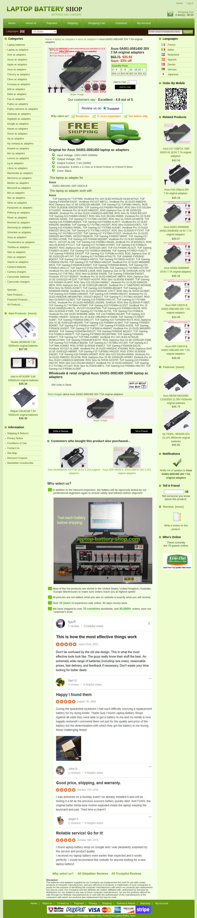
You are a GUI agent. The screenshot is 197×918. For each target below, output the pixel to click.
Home (179, 3)
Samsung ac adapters (19, 227)
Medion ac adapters (18, 183)
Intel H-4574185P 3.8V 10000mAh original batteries (23, 376)
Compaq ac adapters (18, 84)
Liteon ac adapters (17, 168)
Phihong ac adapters (18, 212)
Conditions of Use (17, 443)
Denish (171, 64)
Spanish (172, 59)
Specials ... (13, 289)
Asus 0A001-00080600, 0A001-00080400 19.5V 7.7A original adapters (175, 231)
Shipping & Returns (17, 433)
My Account (144, 23)
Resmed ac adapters (18, 222)
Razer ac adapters (17, 217)
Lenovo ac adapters (18, 158)
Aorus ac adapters (17, 59)
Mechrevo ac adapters (19, 178)
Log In (190, 3)
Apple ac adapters (17, 64)
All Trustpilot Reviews (126, 873)
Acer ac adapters (16, 54)
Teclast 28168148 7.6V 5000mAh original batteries (23, 342)
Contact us (63, 903)
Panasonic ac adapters (19, 207)
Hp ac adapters (15, 138)
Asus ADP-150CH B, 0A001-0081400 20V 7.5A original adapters (175, 309)
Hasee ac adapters (17, 128)
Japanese (173, 74)
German (172, 69)
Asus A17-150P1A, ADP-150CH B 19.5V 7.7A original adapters (175, 152)
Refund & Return (126, 903)
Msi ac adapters (16, 192)
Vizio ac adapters (16, 257)
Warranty (145, 903)
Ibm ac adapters (16, 153)
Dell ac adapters (16, 89)
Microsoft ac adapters (19, 188)
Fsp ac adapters (16, 99)
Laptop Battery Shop (125, 915)
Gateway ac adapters (18, 114)
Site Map (12, 453)
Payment (52, 23)
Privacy (93, 903)
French (171, 44)
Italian (171, 49)
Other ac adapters (17, 202)
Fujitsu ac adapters (17, 104)
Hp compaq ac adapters (20, 143)
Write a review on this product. (176, 525)
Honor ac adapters (17, 133)
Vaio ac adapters (16, 252)
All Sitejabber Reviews (92, 873)
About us (31, 23)
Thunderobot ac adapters (21, 242)
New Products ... (16, 294)
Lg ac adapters (15, 163)
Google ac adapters (18, 123)
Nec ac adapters (16, 197)
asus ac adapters (87, 39)
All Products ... (15, 304)
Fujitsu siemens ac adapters (22, 109)
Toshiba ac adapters (18, 247)
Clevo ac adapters (17, 79)
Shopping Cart (186, 12)
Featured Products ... (18, 299)
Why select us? (62, 873)
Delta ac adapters (17, 94)
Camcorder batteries (18, 276)
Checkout (121, 23)
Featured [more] (173, 367)
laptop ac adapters (65, 39)
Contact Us (13, 448)
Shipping (72, 23)
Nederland (173, 54)
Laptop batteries (16, 44)
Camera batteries (16, 267)
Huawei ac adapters (18, 148)
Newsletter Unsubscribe (20, 463)
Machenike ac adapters (20, 173)
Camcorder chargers (18, 281)
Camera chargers (16, 271)
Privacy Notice (15, 438)
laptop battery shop (92, 915)
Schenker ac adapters (19, 232)
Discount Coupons (17, 458)
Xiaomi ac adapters (17, 262)
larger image (100, 419)
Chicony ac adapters (18, 74)
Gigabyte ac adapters (19, 118)
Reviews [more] (173, 506)
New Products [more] (22, 313)
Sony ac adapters (16, 237)
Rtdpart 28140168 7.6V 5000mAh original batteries (23, 411)
